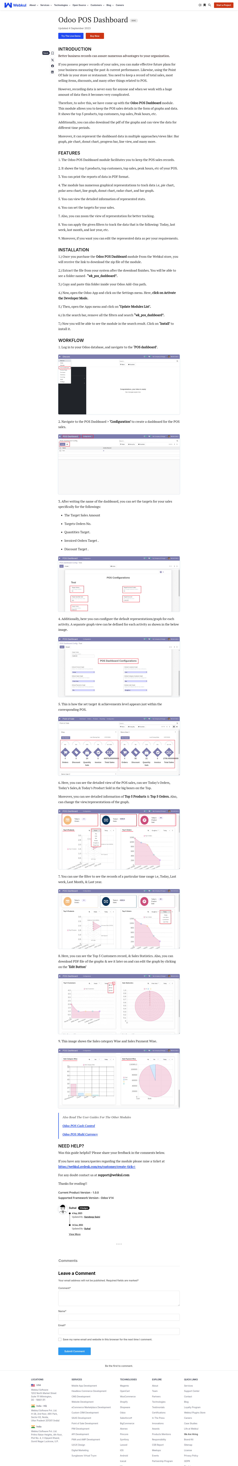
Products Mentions (161, 1434)
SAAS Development (81, 1418)
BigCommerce (127, 1423)
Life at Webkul (191, 1428)
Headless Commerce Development (89, 1391)
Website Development (83, 1402)
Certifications (158, 1412)
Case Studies (190, 1423)
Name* (62, 1311)
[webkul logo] (15, 5)
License (188, 1450)
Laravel (123, 1445)
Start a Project (223, 5)
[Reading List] (205, 5)
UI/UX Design (78, 1445)
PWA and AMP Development (86, 1439)
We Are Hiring (191, 1434)
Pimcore (124, 1434)
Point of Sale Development (85, 1423)
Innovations (158, 1423)
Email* (62, 1325)
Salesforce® (126, 1418)
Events (155, 1455)
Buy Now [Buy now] (94, 36)
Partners (156, 1396)
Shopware (125, 1407)
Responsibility (159, 1439)
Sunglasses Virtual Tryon (84, 1455)
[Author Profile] (62, 1210)
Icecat (123, 1461)
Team (155, 1391)
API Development (80, 1434)
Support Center (191, 1391)
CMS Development (81, 1396)
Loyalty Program (192, 1407)
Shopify (124, 1402)
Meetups (156, 1450)
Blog (186, 1402)
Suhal (87, 1229)
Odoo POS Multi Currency (80, 1134)
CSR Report (158, 1445)
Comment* (64, 1288)
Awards (156, 1428)
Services (188, 1385)
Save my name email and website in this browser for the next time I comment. (107, 1339)
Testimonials (158, 1407)
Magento (124, 1385)
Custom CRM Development (85, 1412)
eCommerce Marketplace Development (91, 1407)
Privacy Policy (191, 1455)
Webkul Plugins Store (194, 1412)
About (155, 1385)
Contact (188, 1396)
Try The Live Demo (70, 36)
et (96, 1167)
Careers (120, 5)
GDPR (187, 1461)
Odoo (123, 1412)
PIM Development (80, 1428)
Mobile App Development (84, 1385)
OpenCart (125, 1391)
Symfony (124, 1439)
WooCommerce (128, 1396)
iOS (122, 1450)
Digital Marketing (80, 1450)
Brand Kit (188, 1439)
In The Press (158, 1418)
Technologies (158, 1402)
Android (124, 1455)
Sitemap (188, 1445)
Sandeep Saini (92, 1217)
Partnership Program (162, 1461)
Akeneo (124, 1428)
